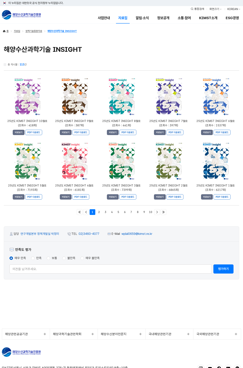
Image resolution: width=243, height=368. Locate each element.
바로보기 (18, 132)
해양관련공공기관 (16, 334)
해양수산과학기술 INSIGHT (62, 31)
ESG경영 (232, 18)
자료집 (122, 18)
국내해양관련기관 (160, 334)
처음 (79, 212)
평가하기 (223, 269)
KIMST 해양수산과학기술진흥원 (21, 352)
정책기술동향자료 (33, 31)
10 (150, 212)
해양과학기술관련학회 (67, 334)
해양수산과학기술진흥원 (21, 14)
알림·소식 (142, 18)
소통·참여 (184, 18)
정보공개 (163, 18)
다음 (157, 212)
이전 (86, 212)
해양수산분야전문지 (113, 334)
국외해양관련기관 (207, 334)
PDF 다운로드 (33, 132)
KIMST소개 (208, 18)
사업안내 (104, 18)
